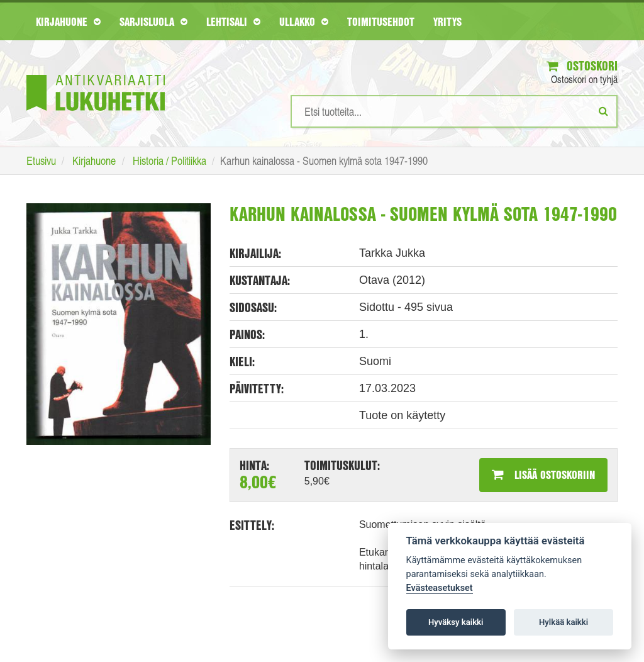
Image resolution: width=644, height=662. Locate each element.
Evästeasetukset (439, 588)
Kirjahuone (68, 21)
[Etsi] (603, 110)
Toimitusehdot (380, 21)
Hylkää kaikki (563, 622)
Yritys (447, 21)
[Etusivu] (95, 74)
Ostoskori (582, 65)
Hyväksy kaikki (455, 622)
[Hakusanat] (454, 111)
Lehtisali (233, 21)
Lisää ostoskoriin (543, 474)
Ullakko (303, 21)
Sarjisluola (153, 21)
